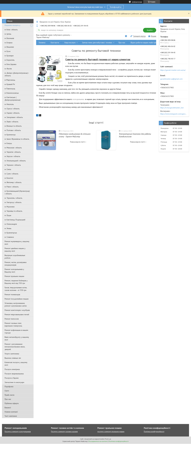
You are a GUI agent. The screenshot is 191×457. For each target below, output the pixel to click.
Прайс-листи (9, 395)
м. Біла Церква (10, 64)
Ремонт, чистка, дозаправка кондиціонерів (15, 263)
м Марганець (10, 80)
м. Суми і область (11, 173)
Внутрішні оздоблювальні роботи (15, 256)
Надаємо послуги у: (12, 25)
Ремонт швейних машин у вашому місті (15, 249)
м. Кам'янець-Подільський (15, 220)
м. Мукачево (10, 206)
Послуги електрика (12, 369)
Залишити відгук (139, 36)
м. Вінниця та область (13, 126)
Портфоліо (9, 386)
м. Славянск (9, 237)
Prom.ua (108, 439)
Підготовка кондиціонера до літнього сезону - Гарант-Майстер (74, 135)
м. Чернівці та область (13, 211)
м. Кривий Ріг (10, 84)
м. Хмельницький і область (15, 160)
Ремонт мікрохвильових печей (17, 314)
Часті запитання (11, 416)
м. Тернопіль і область (13, 198)
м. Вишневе (9, 47)
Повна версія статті (77, 142)
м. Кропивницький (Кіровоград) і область (17, 192)
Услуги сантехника (12, 353)
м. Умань (8, 228)
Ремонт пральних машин (14, 276)
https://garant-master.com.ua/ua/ (173, 70)
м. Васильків (9, 38)
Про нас (8, 399)
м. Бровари (9, 55)
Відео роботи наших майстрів (144, 43)
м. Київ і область (11, 29)
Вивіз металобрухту (170, 43)
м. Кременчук (10, 134)
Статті (7, 391)
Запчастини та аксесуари (14, 382)
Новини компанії (11, 412)
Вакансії (8, 407)
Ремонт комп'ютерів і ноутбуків (17, 310)
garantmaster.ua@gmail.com (171, 79)
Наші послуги (69, 43)
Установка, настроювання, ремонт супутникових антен (16, 304)
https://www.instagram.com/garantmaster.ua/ (174, 114)
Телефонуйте (115, 7)
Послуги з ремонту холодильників (18, 431)
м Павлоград (10, 88)
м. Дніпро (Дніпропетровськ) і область (17, 74)
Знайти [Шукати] (149, 30)
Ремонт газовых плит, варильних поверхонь (13, 324)
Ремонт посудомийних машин (17, 299)
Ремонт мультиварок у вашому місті (17, 242)
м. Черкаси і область (13, 165)
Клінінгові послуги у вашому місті (16, 363)
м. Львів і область (11, 121)
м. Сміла (8, 169)
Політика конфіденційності (154, 431)
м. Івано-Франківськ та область (17, 139)
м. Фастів (8, 68)
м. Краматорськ (11, 233)
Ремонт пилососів (12, 319)
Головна (42, 43)
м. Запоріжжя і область (14, 117)
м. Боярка (8, 42)
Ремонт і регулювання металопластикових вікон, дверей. (15, 347)
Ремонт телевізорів (12, 294)
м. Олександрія (11, 224)
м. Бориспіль (9, 60)
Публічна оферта (12, 403)
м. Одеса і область (12, 108)
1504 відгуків (137, 2)
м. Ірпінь (8, 34)
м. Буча (7, 51)
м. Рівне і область (12, 187)
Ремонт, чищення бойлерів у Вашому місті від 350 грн (16, 281)
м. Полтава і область (13, 130)
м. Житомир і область (13, 182)
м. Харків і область (12, 113)
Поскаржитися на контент (97, 441)
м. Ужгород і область (13, 202)
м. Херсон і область (12, 156)
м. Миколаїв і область (13, 147)
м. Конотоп (9, 178)
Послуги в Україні (12, 378)
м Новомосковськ (12, 93)
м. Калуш (8, 143)
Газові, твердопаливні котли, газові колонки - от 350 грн (16, 288)
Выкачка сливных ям (13, 358)
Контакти (55, 43)
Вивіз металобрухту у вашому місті (17, 338)
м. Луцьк (8, 215)
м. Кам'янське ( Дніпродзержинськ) (12, 98)
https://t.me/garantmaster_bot (172, 107)
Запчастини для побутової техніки (97, 43)
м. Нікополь (9, 104)
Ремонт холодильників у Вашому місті (14, 270)
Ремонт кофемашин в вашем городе (16, 331)
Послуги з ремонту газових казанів (64, 431)
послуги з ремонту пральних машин (110, 431)
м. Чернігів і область (13, 152)
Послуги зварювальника (14, 373)
